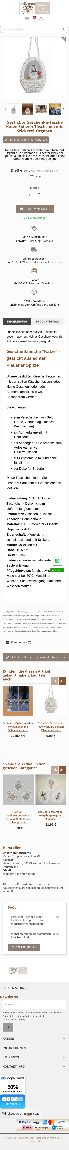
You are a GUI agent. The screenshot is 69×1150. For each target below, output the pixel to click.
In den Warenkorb (35, 209)
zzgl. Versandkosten (47, 170)
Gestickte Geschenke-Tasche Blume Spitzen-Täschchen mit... (50, 727)
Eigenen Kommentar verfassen (25, 140)
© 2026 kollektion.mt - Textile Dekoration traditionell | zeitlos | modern (34, 1139)
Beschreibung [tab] (16, 321)
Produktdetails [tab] (48, 321)
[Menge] (32, 195)
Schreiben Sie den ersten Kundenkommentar (36, 657)
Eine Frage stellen (24, 947)
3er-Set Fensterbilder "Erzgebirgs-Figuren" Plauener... (51, 815)
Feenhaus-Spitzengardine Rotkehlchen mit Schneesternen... (18, 727)
